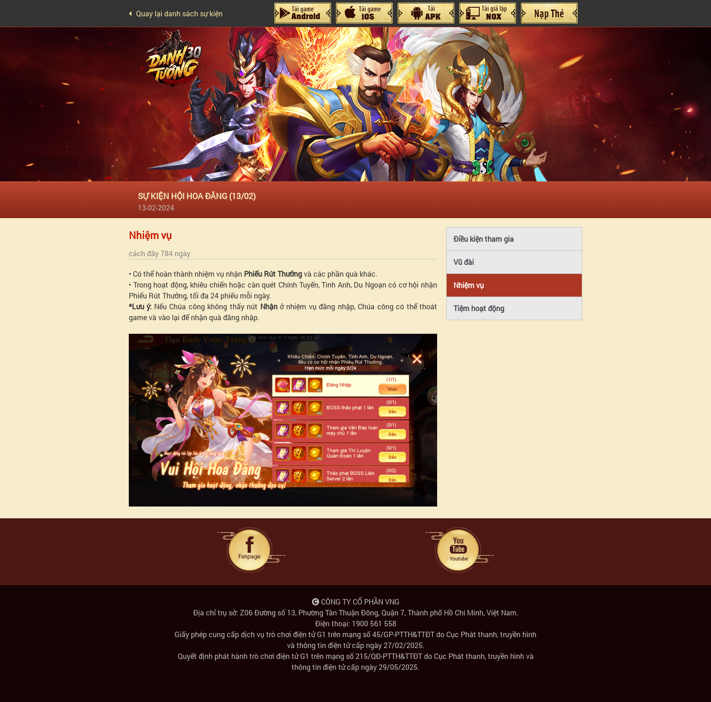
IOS (364, 13)
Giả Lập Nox (487, 13)
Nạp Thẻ (549, 13)
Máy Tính (425, 13)
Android (302, 13)
